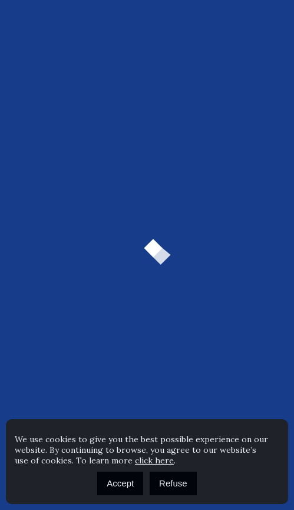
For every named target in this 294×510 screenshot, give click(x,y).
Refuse (173, 483)
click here (154, 460)
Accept (120, 483)
